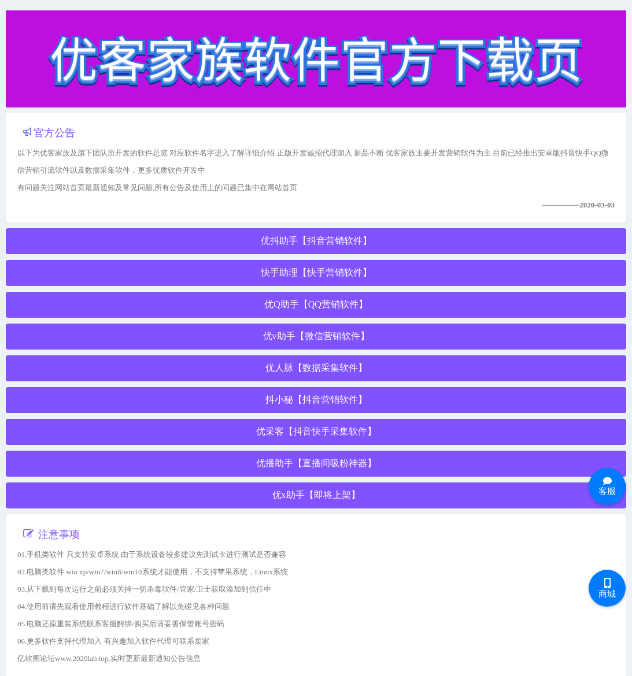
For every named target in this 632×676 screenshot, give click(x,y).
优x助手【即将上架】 (316, 495)
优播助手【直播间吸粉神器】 (316, 463)
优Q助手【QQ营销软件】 (316, 304)
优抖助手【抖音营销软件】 (316, 241)
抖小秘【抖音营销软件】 (316, 399)
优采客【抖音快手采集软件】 (316, 431)
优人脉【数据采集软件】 (316, 368)
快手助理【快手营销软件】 (316, 272)
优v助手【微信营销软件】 (316, 336)
